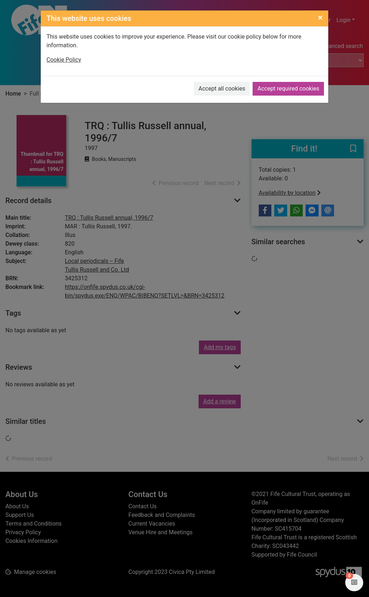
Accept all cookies (222, 88)
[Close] (320, 18)
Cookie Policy (63, 59)
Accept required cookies (288, 88)
